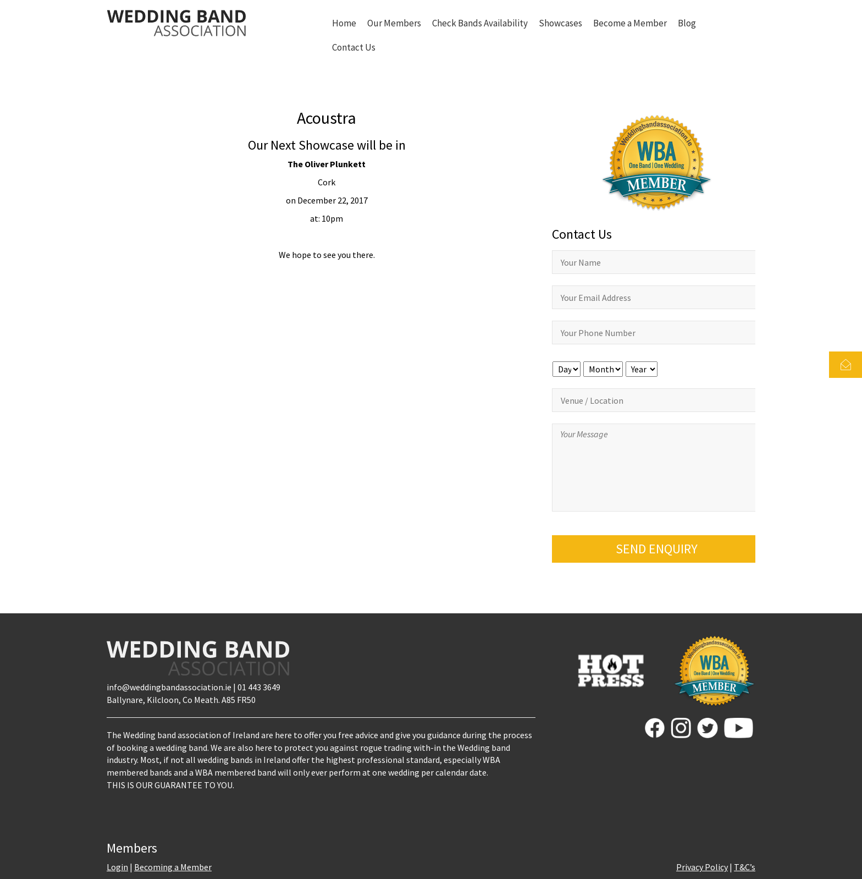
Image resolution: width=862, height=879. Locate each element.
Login (117, 866)
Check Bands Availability (480, 23)
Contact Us (353, 47)
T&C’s (744, 866)
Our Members (394, 23)
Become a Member (630, 23)
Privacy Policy (702, 866)
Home (344, 23)
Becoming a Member (173, 866)
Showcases (560, 23)
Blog (687, 23)
